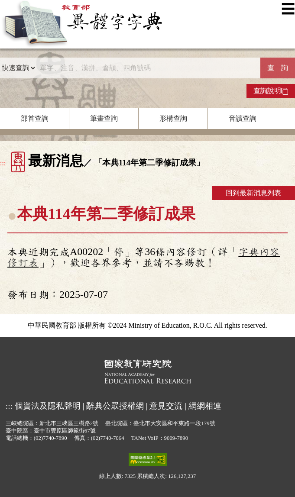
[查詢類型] (18, 68)
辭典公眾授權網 (115, 405)
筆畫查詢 (104, 118)
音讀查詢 (242, 118)
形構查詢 (173, 118)
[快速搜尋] (147, 68)
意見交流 (165, 405)
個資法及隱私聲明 (48, 405)
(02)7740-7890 (50, 438)
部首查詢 (35, 118)
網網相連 (204, 405)
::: (3, 163)
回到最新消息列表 (253, 193)
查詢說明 (270, 91)
